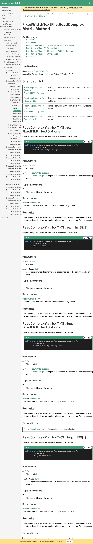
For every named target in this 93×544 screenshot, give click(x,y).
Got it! (69, 541)
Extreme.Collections (14, 73)
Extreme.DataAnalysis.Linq (16, 144)
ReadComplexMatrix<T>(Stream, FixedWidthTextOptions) (50, 45)
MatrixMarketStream (16, 133)
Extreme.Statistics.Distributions (18, 206)
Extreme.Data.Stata (14, 86)
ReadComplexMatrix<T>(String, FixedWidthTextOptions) (49, 51)
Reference (9, 67)
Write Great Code (7, 13)
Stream (32, 165)
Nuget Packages (7, 24)
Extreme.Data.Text (13, 89)
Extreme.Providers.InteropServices (19, 201)
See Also (30, 57)
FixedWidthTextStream (17, 128)
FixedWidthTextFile (16, 100)
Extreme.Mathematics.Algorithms (18, 152)
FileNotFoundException (34, 429)
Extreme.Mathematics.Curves (17, 160)
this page (75, 8)
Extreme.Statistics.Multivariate (17, 209)
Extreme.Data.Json (14, 78)
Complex (32, 203)
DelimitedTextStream (16, 97)
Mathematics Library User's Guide (16, 54)
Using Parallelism (11, 51)
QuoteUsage (13, 139)
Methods (14, 105)
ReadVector (17, 122)
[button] (90, 3)
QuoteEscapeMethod (16, 136)
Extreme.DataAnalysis (15, 141)
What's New (7, 32)
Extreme (10, 70)
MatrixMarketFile (15, 130)
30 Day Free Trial (7, 16)
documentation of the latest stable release (36, 10)
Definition (30, 39)
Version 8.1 (7, 40)
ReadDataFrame (18, 116)
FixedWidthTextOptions (17, 125)
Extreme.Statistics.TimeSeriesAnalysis (20, 214)
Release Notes (8, 35)
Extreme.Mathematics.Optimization (19, 187)
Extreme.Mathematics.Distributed (18, 166)
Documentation (7, 27)
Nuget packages (11, 46)
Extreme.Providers (13, 198)
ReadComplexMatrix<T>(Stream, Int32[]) (43, 48)
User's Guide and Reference (12, 29)
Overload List (31, 42)
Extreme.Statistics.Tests (15, 211)
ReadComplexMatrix (19, 111)
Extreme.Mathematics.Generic (17, 171)
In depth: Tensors (9, 37)
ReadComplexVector (19, 113)
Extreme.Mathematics (15, 150)
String (29, 361)
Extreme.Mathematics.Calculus (17, 155)
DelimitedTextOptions (16, 94)
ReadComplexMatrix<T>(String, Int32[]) (42, 54)
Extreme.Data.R (12, 84)
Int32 (37, 269)
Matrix (25, 203)
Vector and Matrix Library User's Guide (18, 56)
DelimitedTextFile (15, 92)
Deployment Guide (11, 43)
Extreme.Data (12, 75)
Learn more (58, 541)
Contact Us (5, 218)
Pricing (4, 19)
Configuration (10, 48)
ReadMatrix (17, 119)
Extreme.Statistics (13, 203)
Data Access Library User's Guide (16, 65)
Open (15, 108)
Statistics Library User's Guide (15, 62)
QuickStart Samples (8, 21)
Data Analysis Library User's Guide (16, 59)
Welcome (5, 8)
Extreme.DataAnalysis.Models (17, 147)
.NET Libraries (6, 10)
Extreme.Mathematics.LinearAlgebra (19, 174)
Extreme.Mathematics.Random (17, 192)
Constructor (15, 103)
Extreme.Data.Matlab (14, 81)
